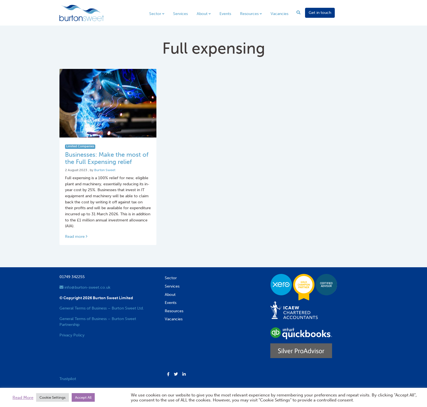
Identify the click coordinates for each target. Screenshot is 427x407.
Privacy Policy (71, 335)
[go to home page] (81, 12)
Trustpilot (67, 378)
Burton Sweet (104, 170)
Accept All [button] (83, 397)
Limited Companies (80, 146)
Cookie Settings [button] (52, 397)
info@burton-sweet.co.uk (84, 287)
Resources (249, 13)
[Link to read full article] (108, 103)
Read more (76, 236)
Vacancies (279, 13)
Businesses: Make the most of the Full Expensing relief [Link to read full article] (106, 158)
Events (225, 13)
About (202, 13)
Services (180, 13)
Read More (23, 397)
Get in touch (320, 12)
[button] (168, 374)
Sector (155, 13)
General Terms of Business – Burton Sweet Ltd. (101, 308)
